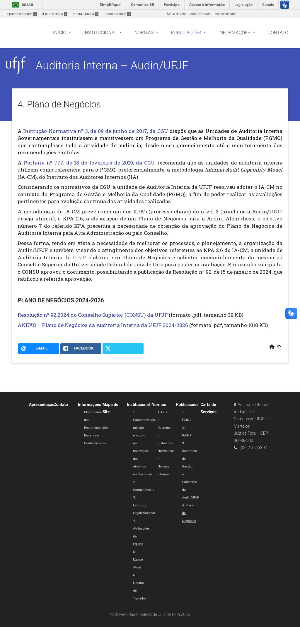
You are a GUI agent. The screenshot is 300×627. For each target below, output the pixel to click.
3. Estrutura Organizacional (144, 505)
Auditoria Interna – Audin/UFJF (112, 65)
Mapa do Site (176, 14)
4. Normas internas (163, 466)
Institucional (138, 404)
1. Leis (162, 412)
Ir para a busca (85, 14)
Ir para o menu (54, 14)
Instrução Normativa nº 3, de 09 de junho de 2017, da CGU (95, 131)
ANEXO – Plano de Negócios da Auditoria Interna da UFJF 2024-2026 (103, 325)
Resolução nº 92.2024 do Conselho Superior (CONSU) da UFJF (93, 314)
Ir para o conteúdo (21, 14)
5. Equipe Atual (138, 559)
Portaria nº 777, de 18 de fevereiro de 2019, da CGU (89, 162)
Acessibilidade (225, 14)
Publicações (187, 404)
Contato (60, 404)
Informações (89, 404)
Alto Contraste (200, 14)
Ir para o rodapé (117, 14)
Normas (158, 404)
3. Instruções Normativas (166, 443)
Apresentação (41, 404)
